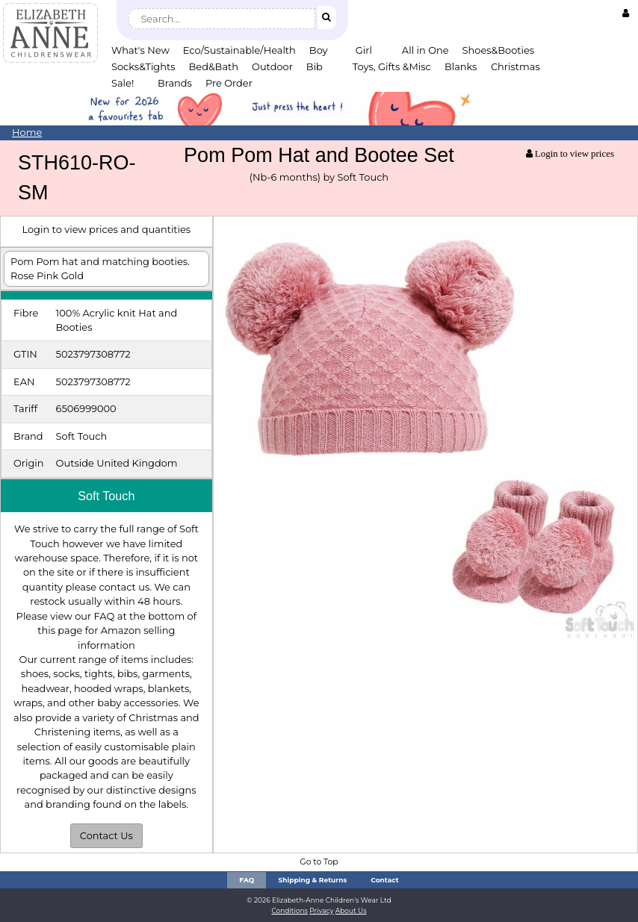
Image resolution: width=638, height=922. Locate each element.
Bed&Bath (213, 66)
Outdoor (272, 66)
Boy (318, 50)
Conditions (289, 910)
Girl (364, 50)
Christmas (515, 66)
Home (27, 132)
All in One (425, 50)
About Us (351, 910)
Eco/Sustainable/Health (239, 50)
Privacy (321, 910)
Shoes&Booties (498, 50)
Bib (314, 66)
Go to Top (319, 862)
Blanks (461, 66)
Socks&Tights (143, 66)
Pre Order (229, 83)
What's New (140, 50)
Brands (175, 83)
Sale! (122, 83)
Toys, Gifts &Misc (392, 66)
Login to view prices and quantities (106, 229)
